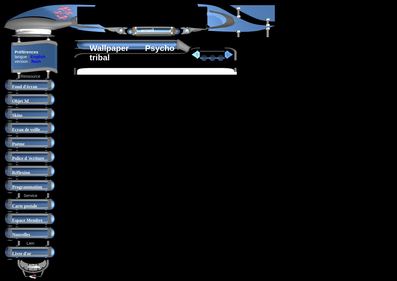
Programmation (27, 187)
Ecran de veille (26, 129)
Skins (17, 115)
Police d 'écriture (28, 158)
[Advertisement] (141, 15)
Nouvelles (21, 234)
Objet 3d (20, 101)
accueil (147, 30)
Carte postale (24, 206)
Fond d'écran (24, 86)
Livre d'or (21, 253)
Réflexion (21, 172)
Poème (18, 144)
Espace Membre (27, 220)
